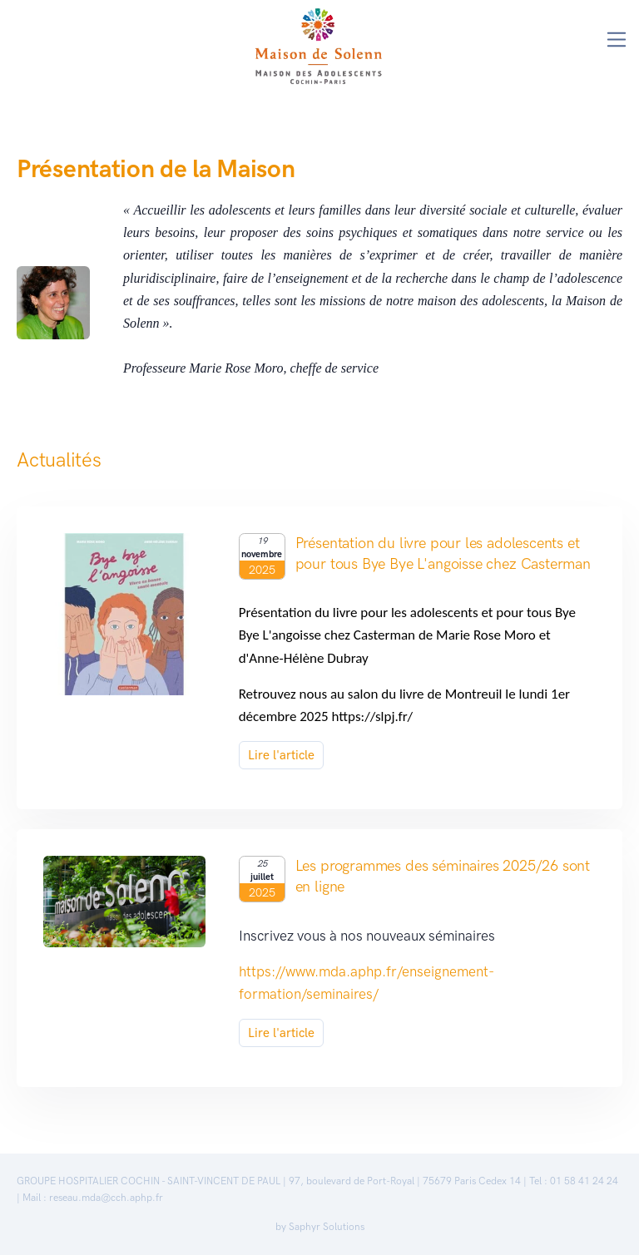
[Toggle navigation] (617, 39)
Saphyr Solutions (326, 1227)
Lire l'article (281, 755)
